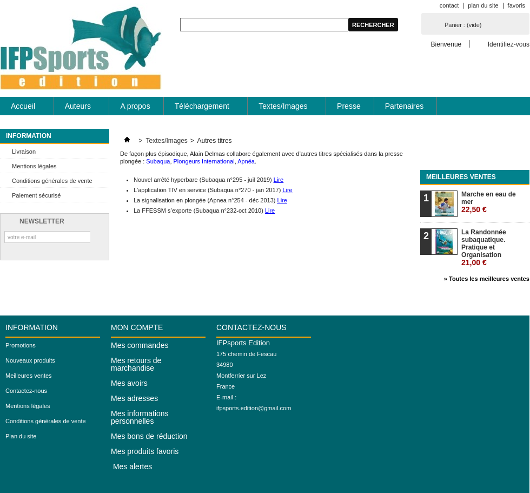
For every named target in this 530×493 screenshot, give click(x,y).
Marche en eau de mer (488, 202)
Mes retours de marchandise (136, 364)
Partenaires (404, 106)
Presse (349, 106)
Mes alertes (131, 466)
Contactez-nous (26, 390)
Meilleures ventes (461, 177)
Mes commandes (140, 345)
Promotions (20, 345)
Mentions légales (34, 166)
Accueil (23, 108)
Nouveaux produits (30, 360)
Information (28, 136)
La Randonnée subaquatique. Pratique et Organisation (483, 247)
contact (449, 5)
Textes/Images (283, 108)
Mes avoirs (129, 383)
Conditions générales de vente (52, 181)
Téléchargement (202, 108)
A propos (135, 106)
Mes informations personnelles (140, 417)
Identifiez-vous (508, 44)
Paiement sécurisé (36, 195)
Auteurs (78, 108)
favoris (516, 5)
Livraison (24, 151)
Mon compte (137, 327)
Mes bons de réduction (149, 436)
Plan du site (20, 436)
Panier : (463, 25)
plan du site (483, 5)
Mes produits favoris (144, 451)
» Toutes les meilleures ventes (486, 278)
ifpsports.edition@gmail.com (253, 408)
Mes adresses (134, 398)
